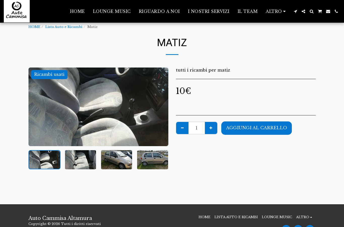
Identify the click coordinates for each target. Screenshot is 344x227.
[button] (295, 11)
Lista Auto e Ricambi (63, 27)
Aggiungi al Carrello (256, 127)
